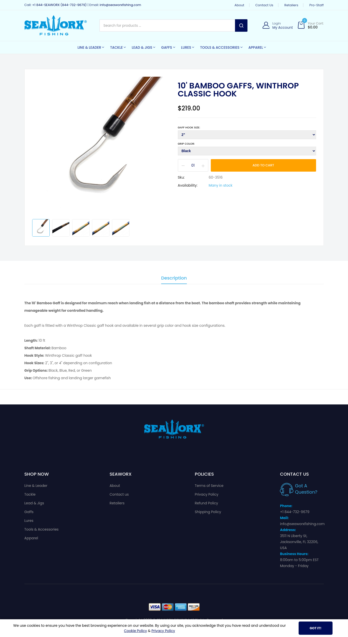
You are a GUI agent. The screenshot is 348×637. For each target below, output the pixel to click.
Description (174, 278)
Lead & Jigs (34, 503)
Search (241, 25)
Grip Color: (186, 144)
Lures (28, 520)
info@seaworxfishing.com (120, 4)
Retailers (291, 5)
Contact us (264, 5)
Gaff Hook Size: (189, 127)
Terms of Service (209, 485)
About (239, 5)
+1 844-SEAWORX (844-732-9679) (59, 4)
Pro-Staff (316, 5)
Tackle (30, 494)
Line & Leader (36, 485)
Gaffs (29, 511)
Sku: (181, 177)
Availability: (188, 185)
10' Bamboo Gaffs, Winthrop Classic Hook (238, 90)
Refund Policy (206, 503)
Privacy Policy (207, 494)
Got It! (315, 628)
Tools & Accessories (41, 529)
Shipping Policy (208, 511)
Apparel (31, 538)
